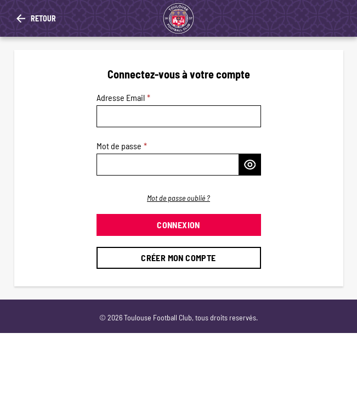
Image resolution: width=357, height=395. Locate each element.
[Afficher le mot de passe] (250, 165)
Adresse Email (121, 97)
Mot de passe (119, 145)
